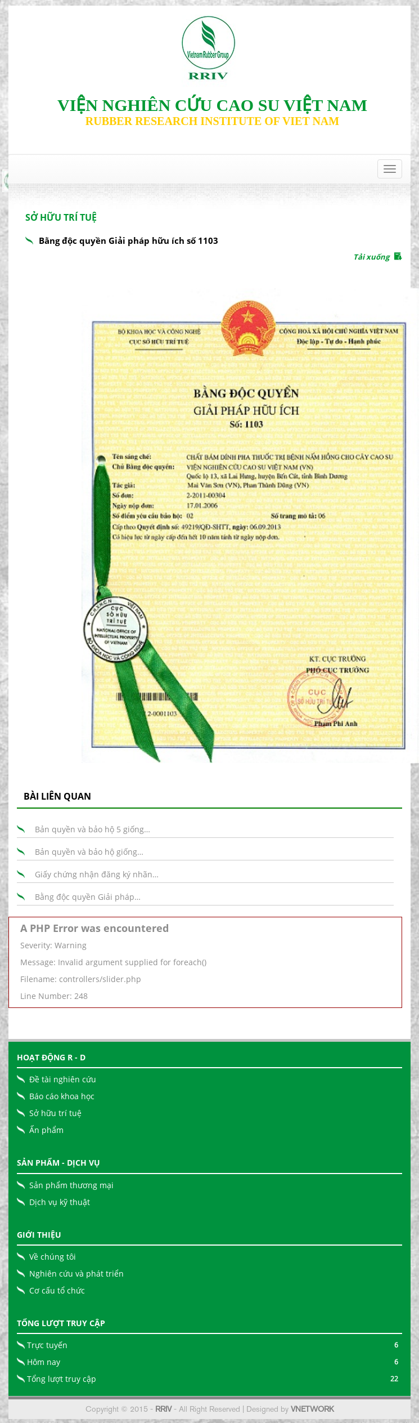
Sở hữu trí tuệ (55, 1113)
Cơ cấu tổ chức (57, 1290)
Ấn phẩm (46, 1130)
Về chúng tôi (52, 1256)
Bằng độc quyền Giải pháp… (88, 896)
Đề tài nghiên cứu (62, 1079)
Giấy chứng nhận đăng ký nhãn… (97, 874)
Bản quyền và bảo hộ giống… (89, 851)
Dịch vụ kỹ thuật (59, 1202)
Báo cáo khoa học (61, 1096)
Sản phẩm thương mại (71, 1185)
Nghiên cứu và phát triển (76, 1273)
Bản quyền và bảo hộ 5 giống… (92, 829)
